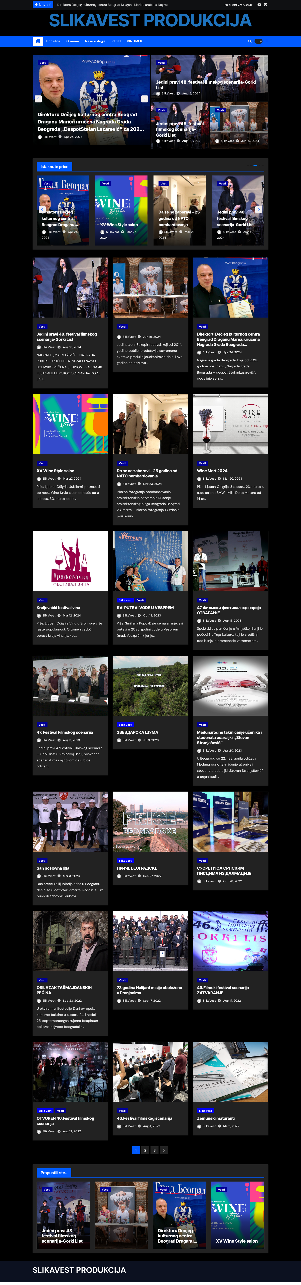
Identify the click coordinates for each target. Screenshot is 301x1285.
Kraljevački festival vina (58, 607)
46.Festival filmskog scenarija (144, 1118)
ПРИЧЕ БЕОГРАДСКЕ (137, 868)
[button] (267, 41)
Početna (53, 41)
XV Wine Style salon (55, 471)
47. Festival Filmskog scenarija (65, 732)
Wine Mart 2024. (213, 471)
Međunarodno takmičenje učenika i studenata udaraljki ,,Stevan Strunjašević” (229, 737)
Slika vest (125, 600)
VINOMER (134, 41)
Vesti (43, 62)
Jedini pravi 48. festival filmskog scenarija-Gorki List (180, 129)
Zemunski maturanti (216, 1118)
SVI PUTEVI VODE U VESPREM (145, 607)
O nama (72, 41)
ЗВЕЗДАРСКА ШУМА (137, 732)
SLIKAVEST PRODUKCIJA (150, 20)
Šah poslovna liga (53, 868)
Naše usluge (95, 41)
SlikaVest (47, 141)
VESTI (116, 41)
